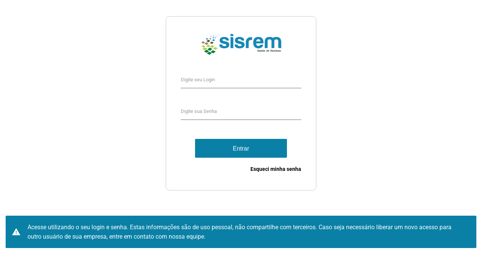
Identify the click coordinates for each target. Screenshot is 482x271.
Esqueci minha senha (275, 169)
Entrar (241, 148)
